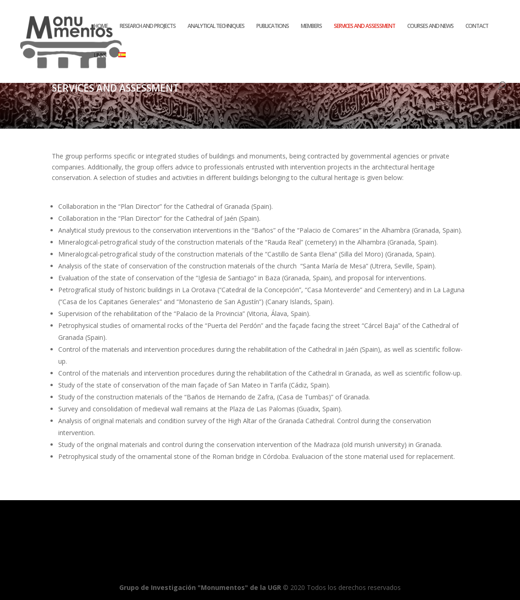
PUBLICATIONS (272, 26)
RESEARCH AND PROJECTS (148, 26)
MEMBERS (311, 26)
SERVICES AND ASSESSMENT (364, 26)
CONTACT (476, 26)
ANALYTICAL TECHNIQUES (216, 26)
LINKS (100, 55)
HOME (101, 26)
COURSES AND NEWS (430, 26)
